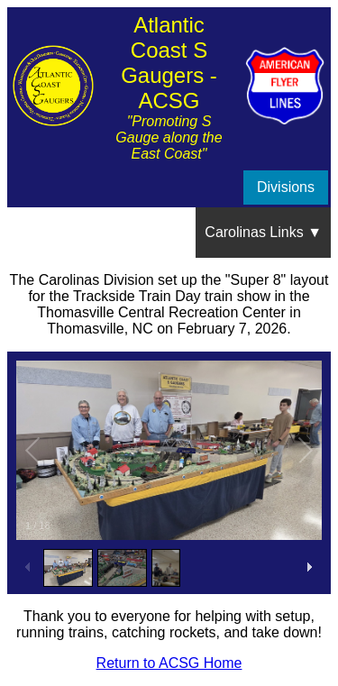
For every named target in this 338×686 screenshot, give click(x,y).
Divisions (286, 187)
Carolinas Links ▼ (263, 232)
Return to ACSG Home (169, 663)
